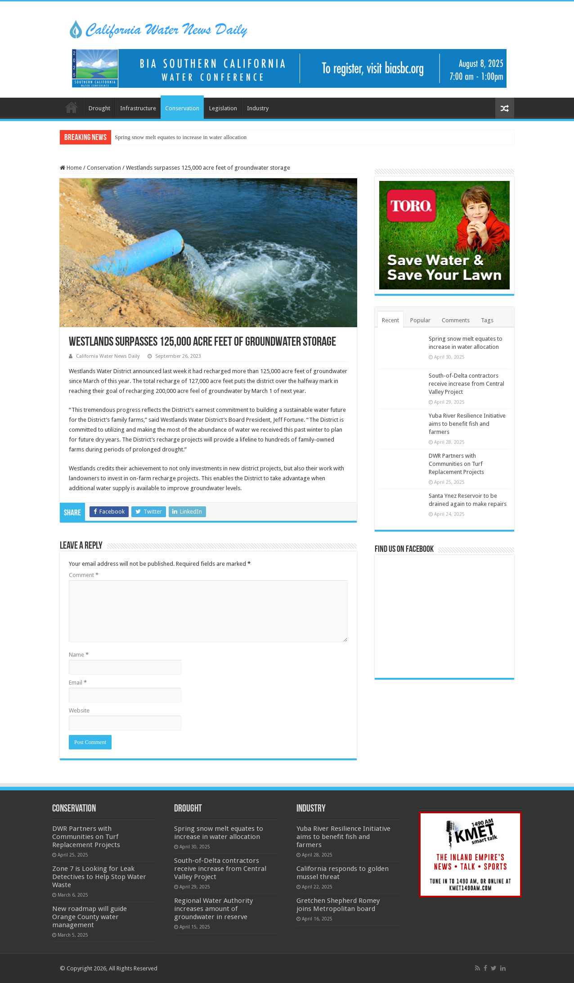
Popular (420, 320)
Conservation (182, 108)
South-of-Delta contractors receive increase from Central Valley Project (466, 383)
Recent (390, 320)
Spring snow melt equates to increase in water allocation (181, 137)
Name (79, 654)
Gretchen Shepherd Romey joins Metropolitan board (338, 905)
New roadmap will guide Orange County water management (89, 917)
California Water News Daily (107, 356)
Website (79, 710)
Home (71, 107)
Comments (456, 320)
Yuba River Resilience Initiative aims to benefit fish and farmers (467, 423)
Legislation (223, 108)
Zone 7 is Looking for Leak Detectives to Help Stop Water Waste (99, 877)
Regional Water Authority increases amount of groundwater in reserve (213, 909)
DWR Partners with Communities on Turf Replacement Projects (456, 463)
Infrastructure (138, 108)
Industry (258, 108)
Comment (84, 575)
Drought (99, 108)
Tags (487, 320)
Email (78, 682)
